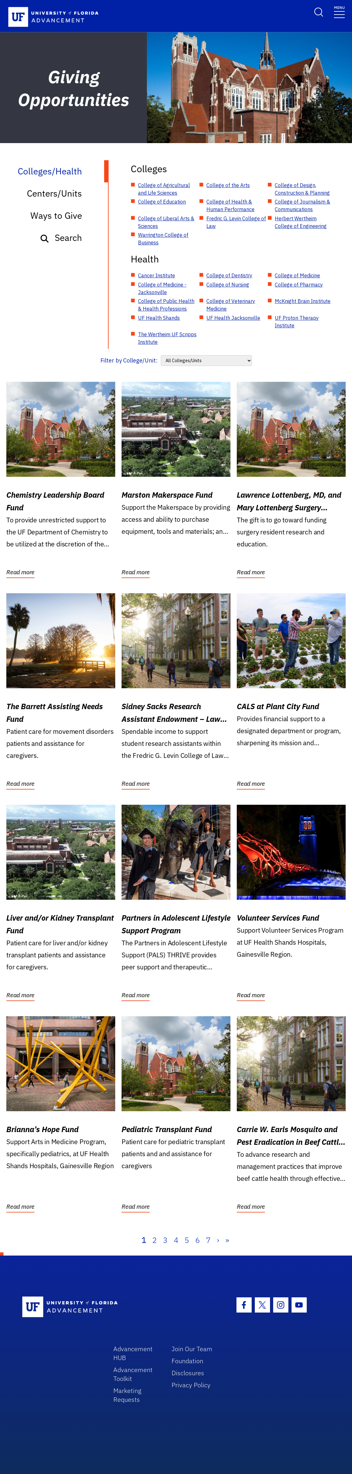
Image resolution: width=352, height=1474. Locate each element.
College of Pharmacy (299, 284)
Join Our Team (192, 1349)
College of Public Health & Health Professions (166, 305)
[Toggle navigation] (339, 11)
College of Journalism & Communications (302, 205)
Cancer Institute (156, 275)
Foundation (187, 1361)
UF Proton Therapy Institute (297, 322)
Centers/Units (54, 193)
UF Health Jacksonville (233, 318)
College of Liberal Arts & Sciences (166, 222)
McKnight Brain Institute (302, 301)
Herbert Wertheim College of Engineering (301, 222)
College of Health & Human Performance (230, 205)
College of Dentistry (229, 275)
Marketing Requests (127, 1395)
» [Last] (227, 1240)
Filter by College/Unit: (129, 360)
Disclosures (188, 1373)
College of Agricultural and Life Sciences (164, 189)
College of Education (162, 201)
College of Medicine (297, 275)
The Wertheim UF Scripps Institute (167, 338)
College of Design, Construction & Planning (302, 189)
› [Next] (218, 1240)
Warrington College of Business (163, 239)
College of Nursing (227, 284)
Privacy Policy (191, 1385)
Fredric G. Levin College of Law (236, 222)
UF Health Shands (159, 318)
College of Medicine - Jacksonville (162, 288)
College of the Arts (228, 185)
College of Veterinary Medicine (230, 305)
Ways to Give (56, 215)
